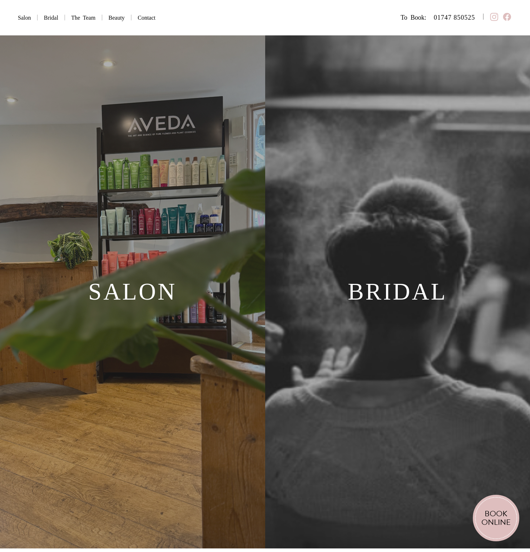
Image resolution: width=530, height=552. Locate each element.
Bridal (51, 18)
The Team (83, 18)
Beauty (117, 18)
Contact (146, 18)
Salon (24, 18)
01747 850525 (454, 17)
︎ (507, 17)
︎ (494, 17)
